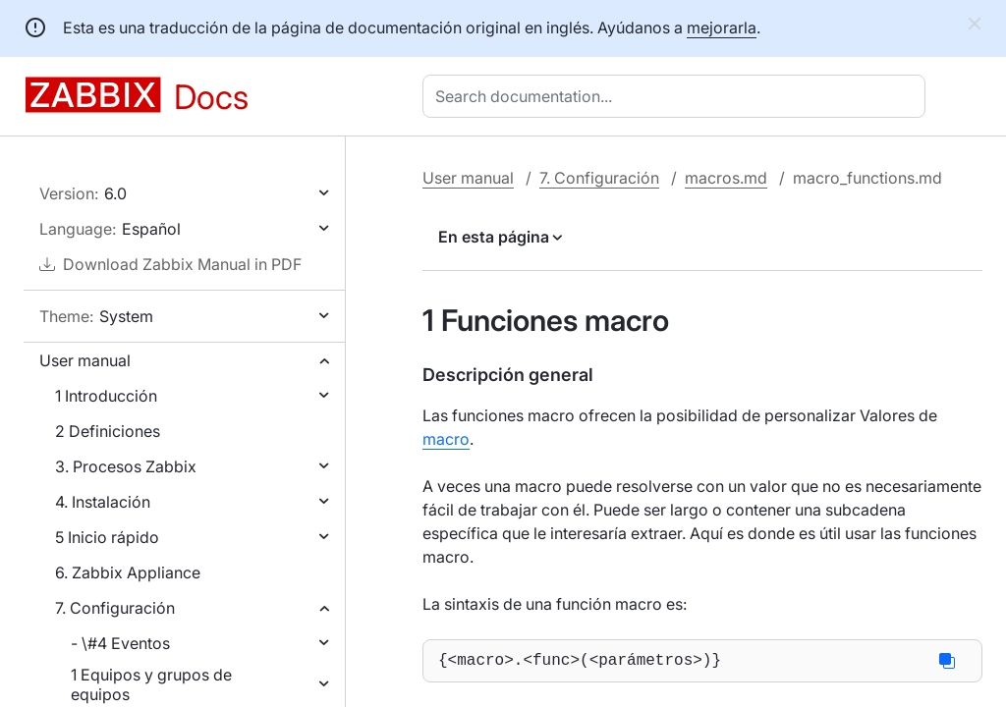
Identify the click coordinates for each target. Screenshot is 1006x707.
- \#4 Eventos (120, 643)
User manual (85, 360)
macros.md (726, 178)
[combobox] (677, 96)
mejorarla (721, 27)
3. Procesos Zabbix (125, 466)
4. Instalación (102, 502)
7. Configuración (115, 608)
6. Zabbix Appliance (127, 572)
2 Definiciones (107, 431)
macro (446, 439)
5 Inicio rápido (107, 537)
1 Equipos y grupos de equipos (151, 684)
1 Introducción (106, 396)
